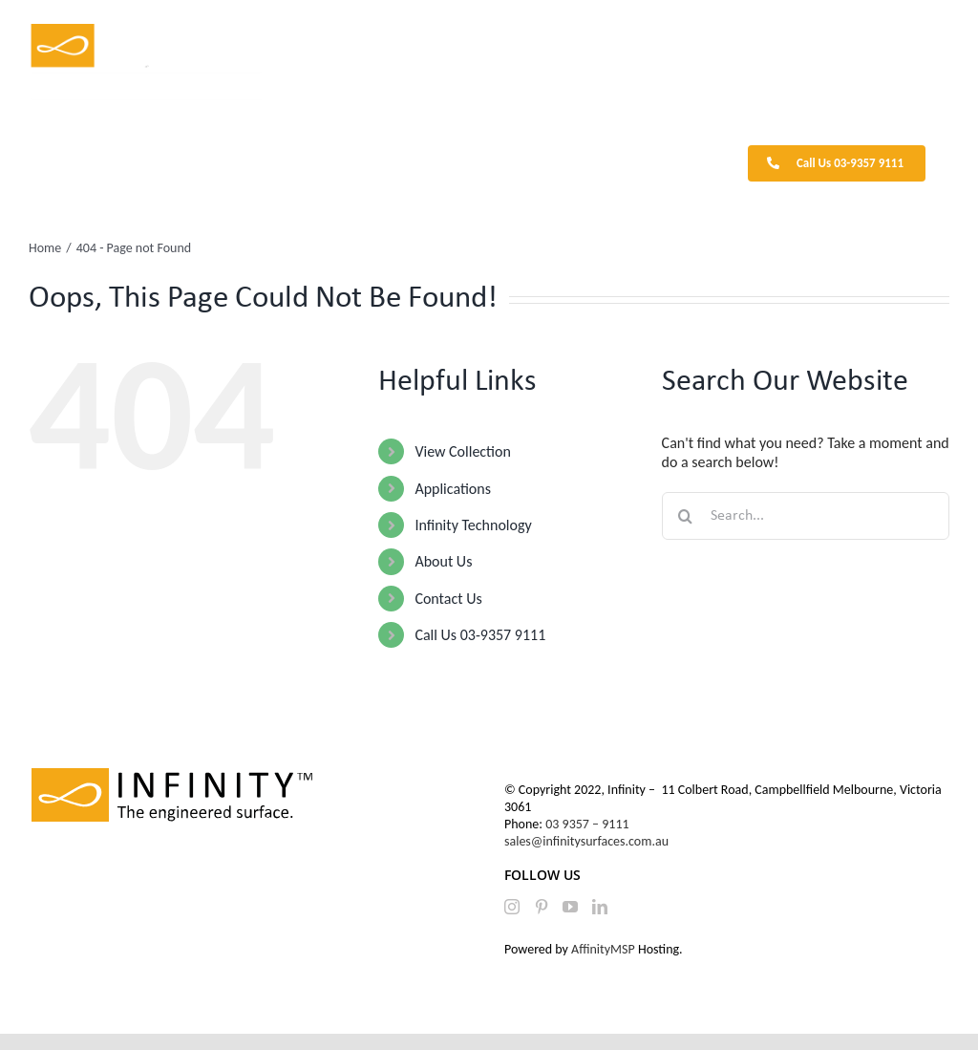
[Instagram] (512, 906)
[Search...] (805, 516)
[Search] (686, 516)
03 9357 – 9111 (588, 824)
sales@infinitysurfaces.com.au (586, 841)
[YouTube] (570, 906)
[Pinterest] (541, 906)
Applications (453, 489)
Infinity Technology (473, 525)
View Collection (462, 451)
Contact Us (448, 598)
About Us (443, 561)
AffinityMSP (603, 949)
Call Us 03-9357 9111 (480, 635)
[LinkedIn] (599, 906)
